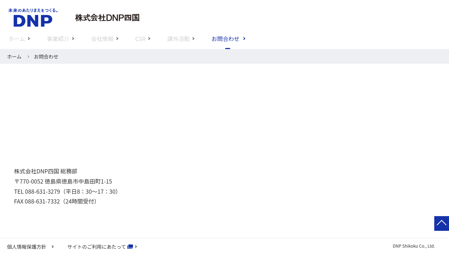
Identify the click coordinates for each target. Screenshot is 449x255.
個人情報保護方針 (26, 246)
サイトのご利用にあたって (96, 246)
